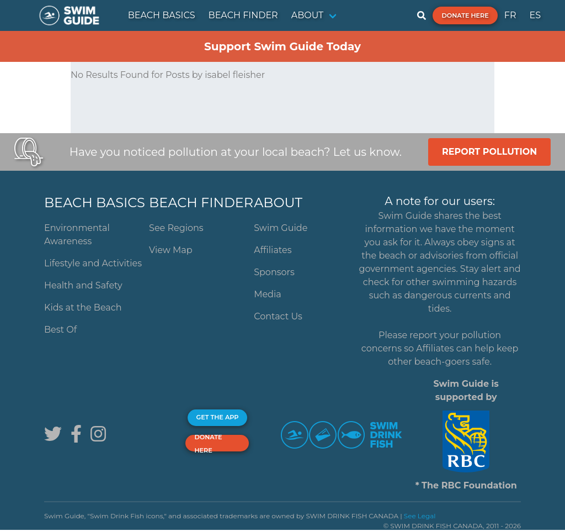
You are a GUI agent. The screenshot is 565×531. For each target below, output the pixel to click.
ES (535, 15)
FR (510, 15)
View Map (171, 250)
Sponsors (274, 272)
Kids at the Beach (82, 307)
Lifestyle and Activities (93, 263)
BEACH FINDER (243, 15)
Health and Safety (83, 285)
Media (267, 294)
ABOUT (307, 15)
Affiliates (272, 250)
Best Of (60, 329)
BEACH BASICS (161, 15)
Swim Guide (280, 228)
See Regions (176, 228)
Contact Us (278, 316)
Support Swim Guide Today (282, 46)
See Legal (420, 516)
